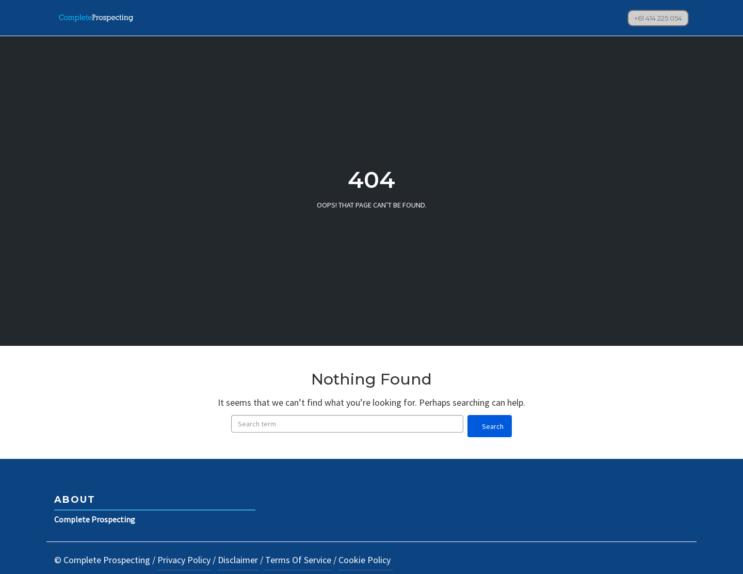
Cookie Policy (365, 560)
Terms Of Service (298, 560)
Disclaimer (238, 560)
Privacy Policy (184, 560)
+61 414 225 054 (658, 18)
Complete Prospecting (94, 519)
